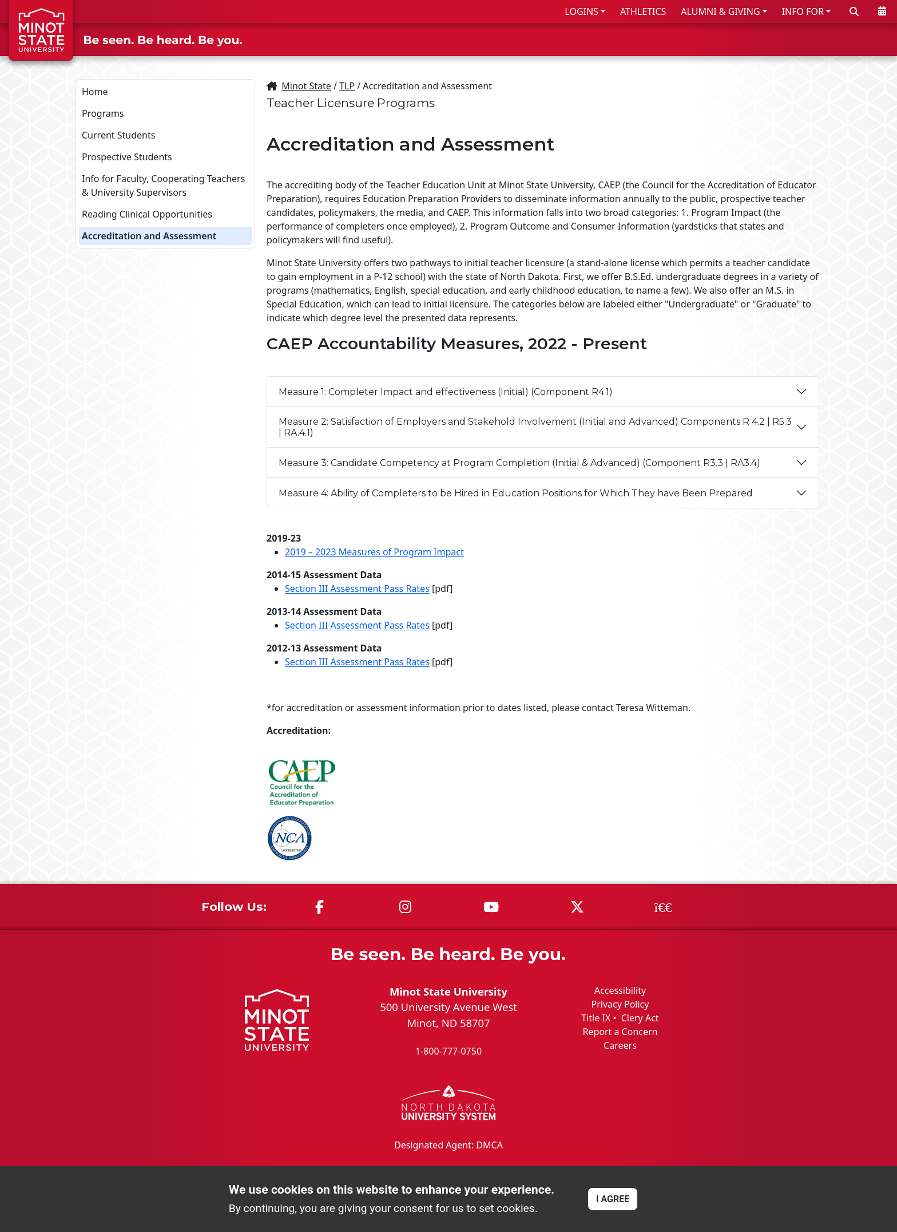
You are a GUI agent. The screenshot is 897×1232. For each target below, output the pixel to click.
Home (95, 91)
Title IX (595, 1017)
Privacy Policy (620, 1003)
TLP (347, 86)
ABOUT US (857, 39)
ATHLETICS (643, 11)
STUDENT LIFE (778, 39)
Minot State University (448, 991)
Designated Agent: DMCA (448, 1145)
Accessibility (620, 990)
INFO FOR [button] (803, 11)
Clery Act (640, 1017)
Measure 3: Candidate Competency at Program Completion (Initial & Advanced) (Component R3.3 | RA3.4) (519, 462)
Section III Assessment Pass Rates (357, 588)
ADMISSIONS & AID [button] (590, 39)
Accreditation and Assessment (149, 236)
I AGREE (612, 1199)
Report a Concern (619, 1031)
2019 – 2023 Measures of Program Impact (374, 552)
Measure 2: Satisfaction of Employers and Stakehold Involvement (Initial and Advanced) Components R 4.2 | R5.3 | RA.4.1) (535, 427)
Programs (103, 113)
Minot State (306, 86)
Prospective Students (127, 157)
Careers (620, 1044)
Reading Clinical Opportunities (147, 214)
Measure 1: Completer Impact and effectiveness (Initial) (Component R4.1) (446, 391)
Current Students (118, 135)
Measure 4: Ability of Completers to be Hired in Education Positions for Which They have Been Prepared (516, 492)
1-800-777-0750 (448, 1051)
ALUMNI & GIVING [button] (720, 11)
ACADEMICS (695, 39)
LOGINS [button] (581, 11)
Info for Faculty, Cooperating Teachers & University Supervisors (163, 185)
